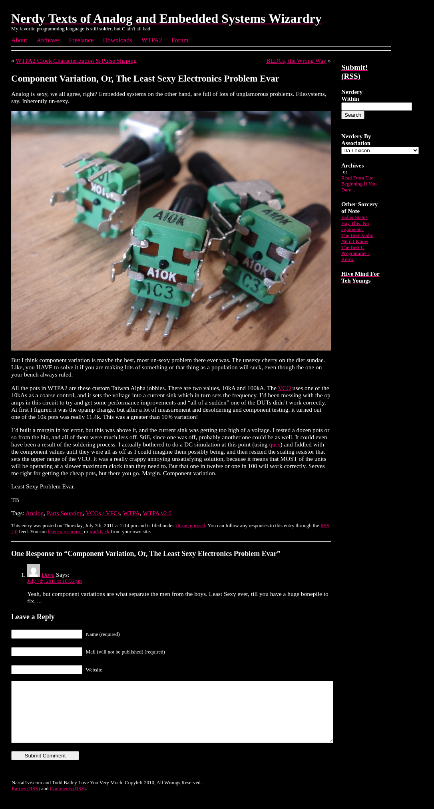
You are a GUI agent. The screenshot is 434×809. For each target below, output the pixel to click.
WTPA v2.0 (157, 513)
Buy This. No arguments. (355, 226)
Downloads (117, 40)
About (19, 40)
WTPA (131, 513)
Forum (180, 40)
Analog (35, 513)
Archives (48, 40)
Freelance (81, 40)
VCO (284, 388)
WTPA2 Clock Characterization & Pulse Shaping (76, 60)
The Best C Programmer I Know (355, 253)
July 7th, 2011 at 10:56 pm (54, 581)
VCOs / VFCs (103, 513)
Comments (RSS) (68, 800)
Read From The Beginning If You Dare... (359, 184)
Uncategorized (190, 525)
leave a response (65, 531)
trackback (99, 531)
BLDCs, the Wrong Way (296, 60)
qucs (274, 444)
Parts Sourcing (65, 513)
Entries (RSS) (26, 800)
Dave (48, 574)
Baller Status (354, 217)
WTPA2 (151, 40)
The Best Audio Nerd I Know (357, 238)
